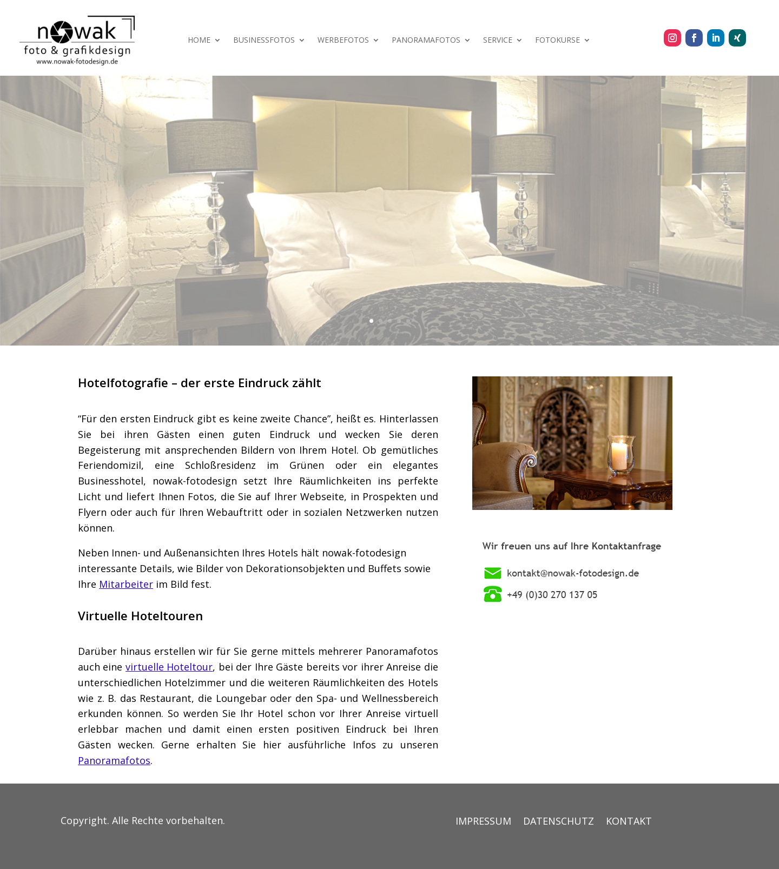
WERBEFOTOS (343, 40)
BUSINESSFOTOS (264, 40)
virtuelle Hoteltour (169, 666)
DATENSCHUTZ (558, 822)
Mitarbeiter (126, 584)
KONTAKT (629, 822)
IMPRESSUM (483, 822)
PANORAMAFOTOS (426, 40)
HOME (199, 40)
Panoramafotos (114, 760)
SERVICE (497, 40)
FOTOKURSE (557, 40)
